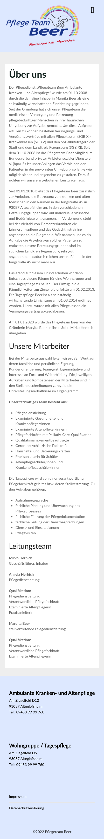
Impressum (17, 796)
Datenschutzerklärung (26, 808)
